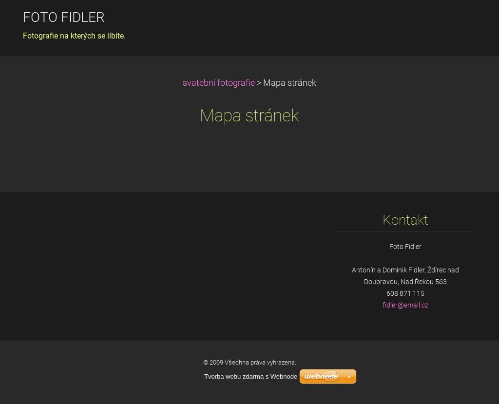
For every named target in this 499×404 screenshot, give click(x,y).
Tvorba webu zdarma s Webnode (250, 376)
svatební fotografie (219, 83)
